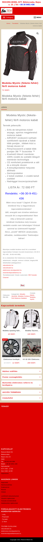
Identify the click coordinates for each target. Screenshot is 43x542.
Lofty (4, 514)
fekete (32, 295)
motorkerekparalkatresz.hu (12, 272)
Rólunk (3, 489)
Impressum (5, 473)
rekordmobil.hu (8, 268)
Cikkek (3, 492)
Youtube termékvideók (8, 501)
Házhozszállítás (6, 485)
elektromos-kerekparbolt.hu (12, 270)
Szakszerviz (5, 487)
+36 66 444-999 (9, 461)
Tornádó (5, 519)
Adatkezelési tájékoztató (9, 503)
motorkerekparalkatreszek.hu (11, 533)
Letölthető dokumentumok (10, 496)
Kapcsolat (4, 482)
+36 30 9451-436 (27, 5)
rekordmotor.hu (8, 265)
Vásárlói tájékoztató (8, 498)
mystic (32, 299)
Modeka (32, 297)
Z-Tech (4, 521)
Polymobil (5, 517)
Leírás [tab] (4, 107)
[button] (38, 33)
